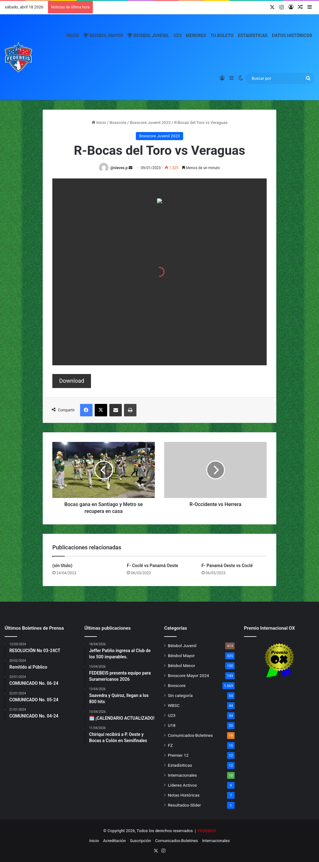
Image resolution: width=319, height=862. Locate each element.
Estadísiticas (180, 765)
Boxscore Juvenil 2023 (150, 122)
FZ (170, 745)
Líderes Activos (182, 785)
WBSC (174, 705)
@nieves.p (119, 168)
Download (71, 380)
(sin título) (62, 565)
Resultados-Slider (184, 805)
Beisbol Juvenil (148, 35)
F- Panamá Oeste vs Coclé (227, 565)
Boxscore (118, 122)
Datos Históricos (292, 35)
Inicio (72, 35)
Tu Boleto (222, 35)
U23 (177, 35)
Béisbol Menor (181, 665)
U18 (171, 725)
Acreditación (114, 840)
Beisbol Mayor (103, 35)
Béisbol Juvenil (182, 645)
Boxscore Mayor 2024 (188, 675)
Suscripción (140, 840)
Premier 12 (178, 755)
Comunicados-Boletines (190, 735)
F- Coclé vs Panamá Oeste (152, 565)
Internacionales (182, 775)
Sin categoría (180, 695)
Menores (196, 35)
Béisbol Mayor (181, 655)
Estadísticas (253, 35)
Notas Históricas (184, 795)
